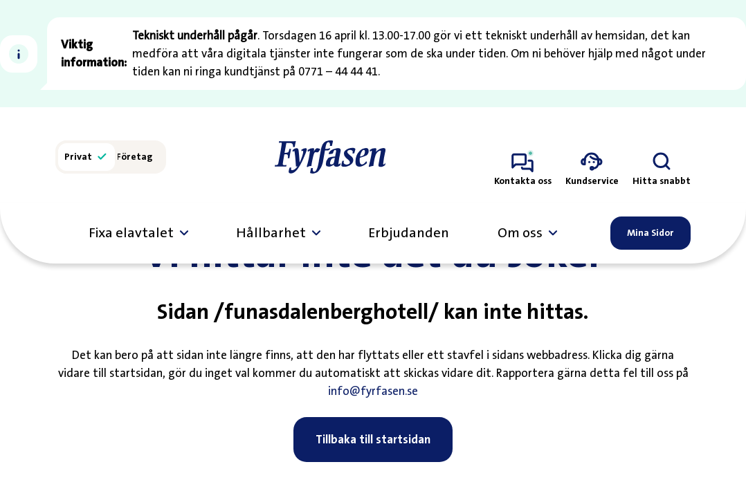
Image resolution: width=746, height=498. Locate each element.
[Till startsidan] (330, 157)
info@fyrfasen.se (373, 420)
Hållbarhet (271, 233)
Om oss (520, 233)
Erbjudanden (408, 233)
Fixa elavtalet (131, 233)
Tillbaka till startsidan (373, 468)
